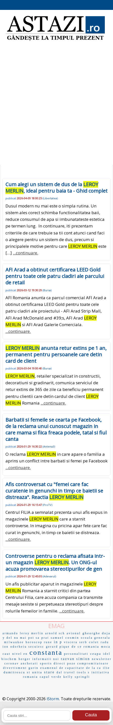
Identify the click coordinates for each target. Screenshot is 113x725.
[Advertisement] (56, 103)
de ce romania (85, 646)
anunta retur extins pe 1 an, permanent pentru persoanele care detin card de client (56, 354)
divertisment (15, 668)
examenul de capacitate (62, 668)
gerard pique (58, 646)
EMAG (56, 626)
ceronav (11, 663)
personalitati (76, 654)
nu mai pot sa (27, 637)
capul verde (51, 677)
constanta (45, 652)
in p (58, 642)
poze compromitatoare (88, 663)
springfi (82, 677)
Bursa (47, 290)
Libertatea (50, 198)
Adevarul (49, 576)
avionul (74, 633)
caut (7, 654)
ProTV (47, 505)
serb (83, 642)
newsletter (102, 659)
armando (10, 633)
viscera (71, 642)
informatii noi (45, 659)
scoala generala (95, 637)
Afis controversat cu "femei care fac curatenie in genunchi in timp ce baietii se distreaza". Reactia (54, 490)
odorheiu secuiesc (27, 646)
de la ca (93, 668)
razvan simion (75, 659)
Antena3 (48, 446)
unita (37, 672)
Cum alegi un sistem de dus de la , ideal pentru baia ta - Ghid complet (56, 187)
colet (94, 642)
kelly (68, 677)
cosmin (72, 637)
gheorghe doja (97, 633)
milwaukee (14, 642)
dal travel (65, 672)
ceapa (95, 654)
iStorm (53, 699)
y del (7, 637)
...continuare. (25, 253)
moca (106, 646)
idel (107, 654)
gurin (33, 668)
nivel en (20, 654)
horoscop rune (39, 642)
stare (49, 672)
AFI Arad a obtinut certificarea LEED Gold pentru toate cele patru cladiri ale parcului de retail (54, 276)
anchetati (29, 663)
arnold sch (55, 633)
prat (45, 637)
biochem (9, 659)
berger (24, 659)
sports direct (52, 663)
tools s (83, 672)
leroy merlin (31, 633)
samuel (57, 637)
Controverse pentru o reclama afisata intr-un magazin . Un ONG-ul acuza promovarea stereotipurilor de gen (55, 562)
